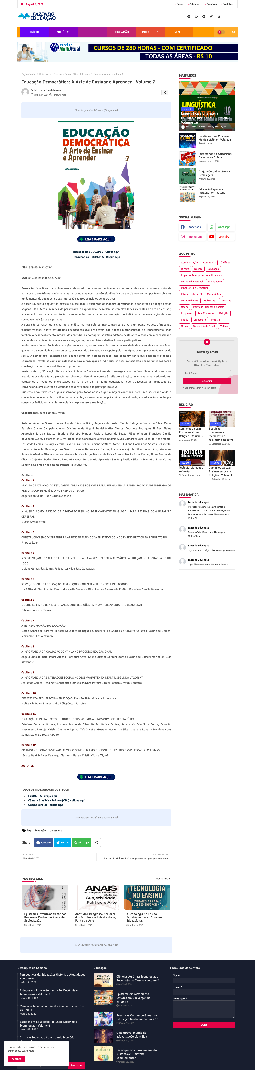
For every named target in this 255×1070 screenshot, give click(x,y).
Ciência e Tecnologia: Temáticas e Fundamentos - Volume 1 (52, 1008)
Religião (223, 313)
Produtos (227, 4)
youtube (224, 237)
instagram (195, 237)
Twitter (65, 842)
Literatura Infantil (191, 294)
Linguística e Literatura (194, 288)
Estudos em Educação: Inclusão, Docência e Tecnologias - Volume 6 (49, 1024)
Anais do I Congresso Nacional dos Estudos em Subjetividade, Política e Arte (95, 917)
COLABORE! (150, 32)
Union (184, 326)
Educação (40, 830)
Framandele (215, 281)
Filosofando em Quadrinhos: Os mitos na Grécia (216, 155)
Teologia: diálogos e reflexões (191, 469)
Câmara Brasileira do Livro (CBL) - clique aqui (56, 800)
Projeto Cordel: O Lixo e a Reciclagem (214, 173)
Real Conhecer (206, 313)
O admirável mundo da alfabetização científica (131, 1034)
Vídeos (224, 326)
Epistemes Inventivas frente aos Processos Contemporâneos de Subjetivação (45, 917)
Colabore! (194, 4)
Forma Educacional (192, 281)
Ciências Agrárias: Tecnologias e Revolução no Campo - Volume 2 (137, 978)
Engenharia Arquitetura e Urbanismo (202, 275)
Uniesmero (45, 74)
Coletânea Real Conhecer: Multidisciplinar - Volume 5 (215, 137)
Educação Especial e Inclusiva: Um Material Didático (212, 192)
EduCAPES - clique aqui (43, 796)
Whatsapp (83, 842)
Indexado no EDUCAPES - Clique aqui (96, 252)
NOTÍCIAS (63, 32)
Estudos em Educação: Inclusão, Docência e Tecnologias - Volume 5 (49, 992)
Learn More (28, 1050)
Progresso (186, 313)
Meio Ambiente (189, 300)
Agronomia (209, 262)
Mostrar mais (163, 878)
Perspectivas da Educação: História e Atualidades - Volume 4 (52, 976)
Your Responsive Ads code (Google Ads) (96, 110)
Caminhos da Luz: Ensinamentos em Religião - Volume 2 (220, 471)
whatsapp (224, 227)
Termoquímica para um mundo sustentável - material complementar (136, 1054)
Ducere (198, 269)
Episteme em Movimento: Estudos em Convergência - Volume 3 (134, 998)
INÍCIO (34, 32)
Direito (185, 269)
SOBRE (92, 32)
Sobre (179, 4)
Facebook (46, 842)
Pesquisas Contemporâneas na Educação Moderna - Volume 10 (137, 1017)
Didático (225, 262)
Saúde (184, 319)
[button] (234, 32)
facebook (195, 227)
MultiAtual (210, 300)
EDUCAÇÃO (121, 32)
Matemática (214, 294)
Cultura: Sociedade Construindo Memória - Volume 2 (48, 1039)
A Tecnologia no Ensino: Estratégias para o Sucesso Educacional (144, 917)
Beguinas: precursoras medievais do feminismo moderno (221, 434)
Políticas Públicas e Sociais (208, 307)
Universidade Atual (204, 326)
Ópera (184, 307)
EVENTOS (179, 32)
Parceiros (211, 4)
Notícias (226, 300)
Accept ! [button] (16, 1059)
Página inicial (28, 74)
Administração (189, 262)
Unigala (215, 319)
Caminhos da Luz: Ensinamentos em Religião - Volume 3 (191, 432)
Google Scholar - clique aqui (45, 805)
